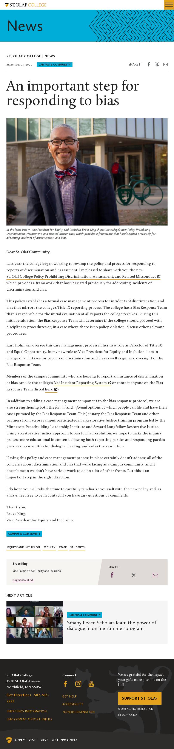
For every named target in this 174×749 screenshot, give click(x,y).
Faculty (49, 547)
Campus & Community (54, 64)
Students (77, 547)
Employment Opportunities (29, 719)
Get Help (69, 696)
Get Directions (18, 695)
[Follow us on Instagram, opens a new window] (78, 685)
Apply (19, 740)
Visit (33, 740)
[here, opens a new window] (51, 389)
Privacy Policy (127, 714)
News (50, 56)
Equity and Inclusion (23, 547)
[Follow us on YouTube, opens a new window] (91, 685)
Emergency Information (26, 711)
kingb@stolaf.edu (23, 580)
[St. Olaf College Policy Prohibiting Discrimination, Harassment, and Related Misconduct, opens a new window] (83, 277)
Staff (63, 547)
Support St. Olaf (139, 698)
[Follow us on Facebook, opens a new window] (65, 685)
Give (44, 740)
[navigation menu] (169, 5)
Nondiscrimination (78, 712)
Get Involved (64, 740)
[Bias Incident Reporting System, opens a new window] (82, 383)
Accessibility (72, 704)
